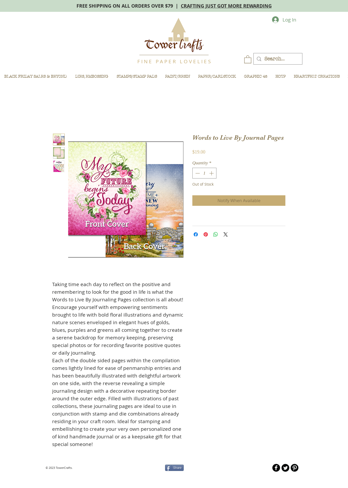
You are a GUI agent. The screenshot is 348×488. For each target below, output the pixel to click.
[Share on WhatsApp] (216, 234)
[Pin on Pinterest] (206, 234)
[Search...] (277, 59)
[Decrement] (197, 173)
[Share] (174, 468)
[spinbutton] (204, 173)
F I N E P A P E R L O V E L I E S (174, 61)
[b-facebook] (276, 468)
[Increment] (212, 173)
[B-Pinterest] (294, 468)
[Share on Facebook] (196, 234)
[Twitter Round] (285, 468)
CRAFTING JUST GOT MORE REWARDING (226, 6)
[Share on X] (225, 234)
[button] (247, 59)
